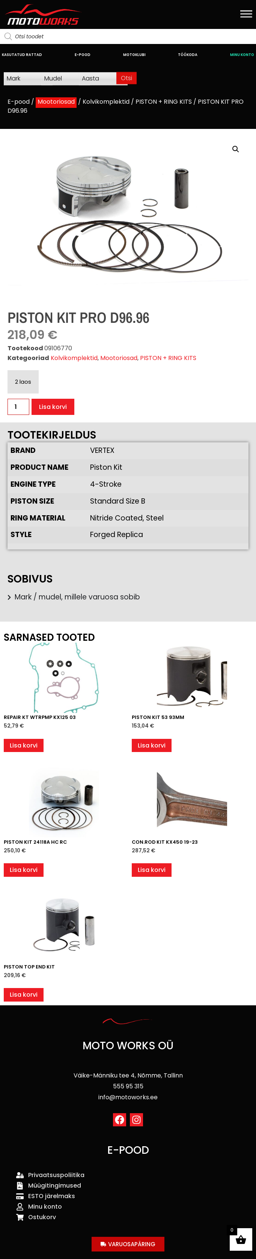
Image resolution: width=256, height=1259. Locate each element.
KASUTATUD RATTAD (22, 54)
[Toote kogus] (18, 407)
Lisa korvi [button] (24, 745)
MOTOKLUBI (134, 54)
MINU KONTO (242, 54)
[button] (235, 149)
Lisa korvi (53, 407)
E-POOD (82, 54)
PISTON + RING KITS (164, 101)
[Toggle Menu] (246, 13)
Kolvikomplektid (106, 101)
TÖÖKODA (187, 54)
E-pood (19, 101)
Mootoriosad (56, 101)
